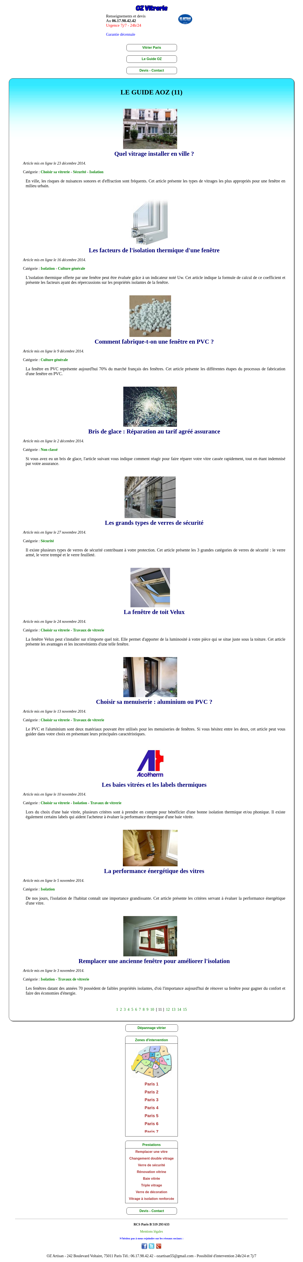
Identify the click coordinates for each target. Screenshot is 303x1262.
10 (152, 1009)
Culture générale (71, 268)
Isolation (96, 172)
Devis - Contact (152, 70)
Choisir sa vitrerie (55, 172)
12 (168, 1009)
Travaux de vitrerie (88, 630)
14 (179, 1009)
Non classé (49, 450)
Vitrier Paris (151, 47)
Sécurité (79, 172)
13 (173, 1009)
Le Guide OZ (152, 59)
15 (185, 1009)
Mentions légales (151, 1231)
